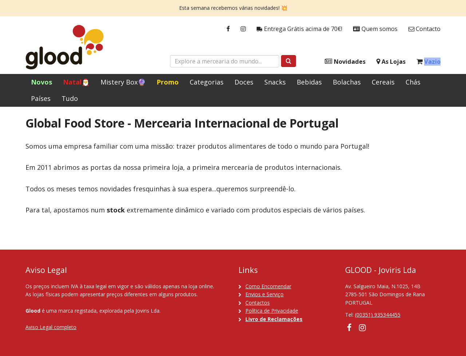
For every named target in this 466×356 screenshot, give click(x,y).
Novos (41, 82)
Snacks (275, 82)
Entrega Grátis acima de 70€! (299, 29)
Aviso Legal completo (50, 327)
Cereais (383, 82)
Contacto (424, 29)
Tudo (70, 98)
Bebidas (309, 82)
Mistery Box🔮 (123, 82)
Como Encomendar (268, 286)
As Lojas (391, 62)
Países (41, 98)
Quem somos (375, 29)
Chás (413, 82)
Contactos (257, 302)
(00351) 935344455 (377, 314)
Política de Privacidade (271, 310)
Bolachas (347, 82)
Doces (243, 82)
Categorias (207, 82)
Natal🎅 (76, 82)
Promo (168, 82)
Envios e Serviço (264, 294)
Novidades (345, 62)
